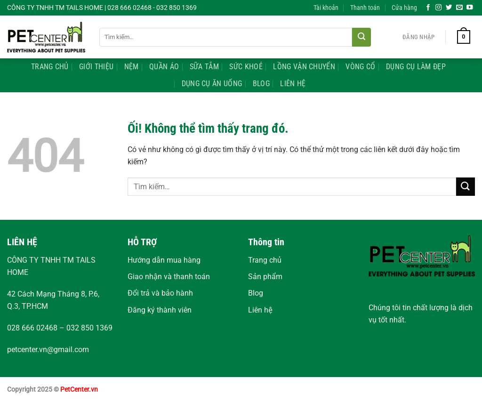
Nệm (131, 66)
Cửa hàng (404, 8)
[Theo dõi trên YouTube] (469, 7)
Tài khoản (325, 8)
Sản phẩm (265, 276)
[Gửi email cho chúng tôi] (459, 7)
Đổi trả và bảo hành (160, 293)
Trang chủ (264, 260)
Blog (261, 83)
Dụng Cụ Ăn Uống (212, 83)
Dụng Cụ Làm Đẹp (416, 66)
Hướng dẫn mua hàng (164, 260)
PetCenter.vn (79, 390)
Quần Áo (164, 66)
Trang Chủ (50, 66)
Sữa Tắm (204, 66)
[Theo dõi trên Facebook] (428, 7)
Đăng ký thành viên (160, 310)
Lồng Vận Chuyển (304, 66)
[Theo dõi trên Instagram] (438, 7)
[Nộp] (361, 37)
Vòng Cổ (360, 66)
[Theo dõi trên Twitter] (449, 7)
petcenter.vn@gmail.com (48, 349)
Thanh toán (365, 8)
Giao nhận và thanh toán (169, 276)
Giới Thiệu (96, 66)
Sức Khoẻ (246, 66)
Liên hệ (260, 310)
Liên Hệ (292, 83)
